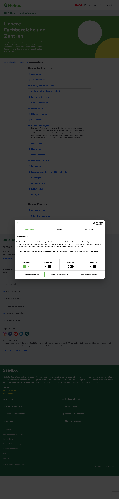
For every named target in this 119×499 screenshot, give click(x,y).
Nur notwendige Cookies (30, 274)
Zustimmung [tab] (29, 229)
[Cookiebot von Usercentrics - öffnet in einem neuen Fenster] (94, 223)
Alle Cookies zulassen (89, 274)
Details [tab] (59, 229)
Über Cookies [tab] (89, 229)
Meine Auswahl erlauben (59, 274)
